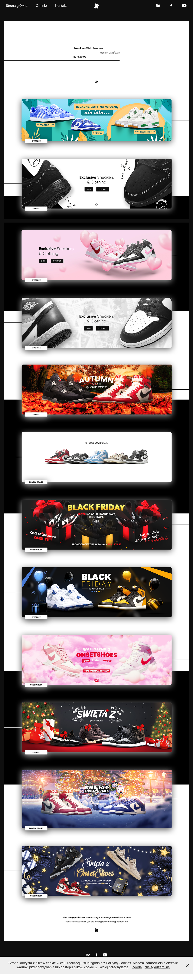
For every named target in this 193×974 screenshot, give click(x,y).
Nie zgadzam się (157, 967)
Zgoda (137, 967)
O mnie (41, 6)
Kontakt (61, 6)
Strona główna (17, 6)
